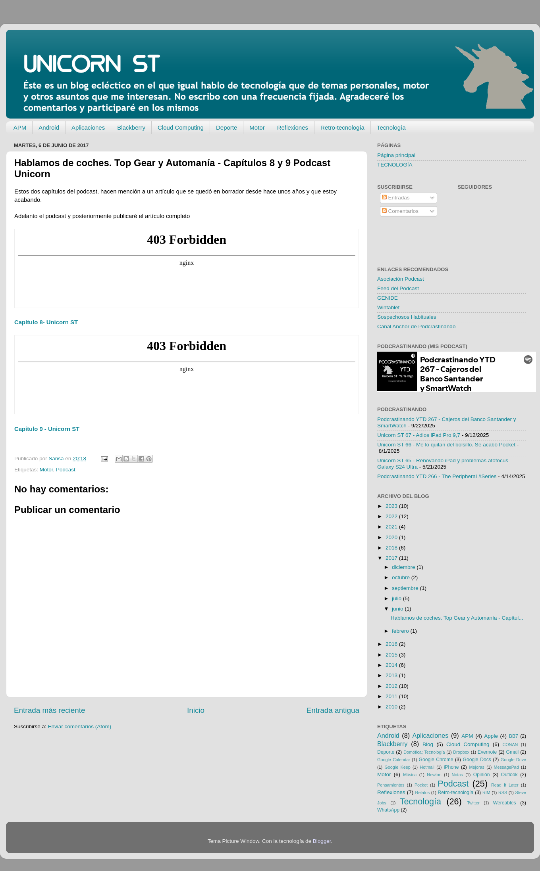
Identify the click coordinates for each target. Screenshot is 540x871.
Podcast (65, 470)
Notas (457, 774)
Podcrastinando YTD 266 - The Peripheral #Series (436, 476)
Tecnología (391, 127)
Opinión (481, 774)
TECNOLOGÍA (395, 165)
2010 (392, 707)
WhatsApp (388, 810)
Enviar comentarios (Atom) (80, 726)
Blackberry (131, 127)
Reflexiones (292, 127)
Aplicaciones (88, 127)
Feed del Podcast (398, 288)
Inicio (195, 710)
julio (397, 598)
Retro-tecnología (342, 127)
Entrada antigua (333, 710)
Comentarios (400, 211)
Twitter (473, 802)
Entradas (396, 198)
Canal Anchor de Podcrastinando (416, 326)
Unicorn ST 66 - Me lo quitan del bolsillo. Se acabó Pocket (446, 445)
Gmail (512, 752)
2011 (392, 696)
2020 (392, 537)
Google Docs (477, 759)
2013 (392, 675)
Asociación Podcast (400, 279)
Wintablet (388, 307)
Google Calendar (393, 759)
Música (410, 774)
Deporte (226, 127)
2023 (392, 506)
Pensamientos (390, 785)
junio (398, 609)
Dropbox (461, 752)
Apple (491, 736)
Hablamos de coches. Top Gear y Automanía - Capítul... (457, 618)
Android (49, 127)
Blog (427, 744)
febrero (401, 631)
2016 (392, 644)
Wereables (504, 803)
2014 (392, 665)
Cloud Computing (181, 127)
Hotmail (427, 767)
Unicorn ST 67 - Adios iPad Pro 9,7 (418, 435)
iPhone (451, 767)
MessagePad (506, 767)
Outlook (509, 774)
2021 (392, 527)
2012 (392, 686)
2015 (392, 655)
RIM (486, 792)
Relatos (422, 792)
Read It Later (505, 785)
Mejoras (476, 767)
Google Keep (397, 767)
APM (20, 127)
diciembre (404, 567)
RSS (502, 792)
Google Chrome (435, 759)
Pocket (421, 785)
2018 (392, 548)
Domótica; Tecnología (424, 752)
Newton (434, 774)
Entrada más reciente (49, 710)
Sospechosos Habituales (406, 317)
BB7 (513, 736)
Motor (256, 127)
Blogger (322, 841)
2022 (392, 516)
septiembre (406, 588)
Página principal (396, 155)
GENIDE (387, 298)
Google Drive (513, 759)
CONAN (510, 744)
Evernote (487, 752)
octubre (401, 577)
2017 (392, 558)
